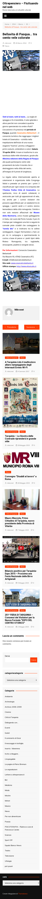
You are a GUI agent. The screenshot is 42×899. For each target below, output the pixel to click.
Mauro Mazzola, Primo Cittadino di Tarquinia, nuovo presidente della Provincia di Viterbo (19, 522)
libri (6, 780)
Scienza (8, 835)
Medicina (8, 785)
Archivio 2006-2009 (13, 707)
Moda (7, 790)
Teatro (7, 850)
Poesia (7, 822)
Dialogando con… (11, 722)
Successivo (30, 327)
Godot (7, 733)
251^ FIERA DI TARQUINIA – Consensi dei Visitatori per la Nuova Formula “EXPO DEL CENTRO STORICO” (19, 618)
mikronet (8, 43)
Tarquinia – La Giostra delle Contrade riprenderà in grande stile (20, 439)
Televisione (9, 856)
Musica (7, 806)
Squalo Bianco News (13, 845)
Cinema (8, 712)
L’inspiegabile (10, 759)
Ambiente (9, 696)
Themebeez (23, 894)
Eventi (7, 728)
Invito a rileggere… (12, 754)
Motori (7, 801)
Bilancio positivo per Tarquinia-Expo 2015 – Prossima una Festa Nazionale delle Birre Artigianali (21, 575)
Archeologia (9, 701)
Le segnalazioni (11, 769)
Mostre (8, 795)
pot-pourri (9, 866)
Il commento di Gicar (13, 738)
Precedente (11, 327)
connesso (16, 641)
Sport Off (8, 840)
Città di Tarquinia (11, 358)
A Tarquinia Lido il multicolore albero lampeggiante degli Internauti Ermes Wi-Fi (20, 365)
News (7, 46)
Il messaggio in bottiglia (14, 743)
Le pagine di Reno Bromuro (15, 764)
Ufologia (8, 861)
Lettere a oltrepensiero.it (14, 774)
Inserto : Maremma (12, 748)
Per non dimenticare (13, 816)
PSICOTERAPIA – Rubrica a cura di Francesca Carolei (19, 828)
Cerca (7, 656)
